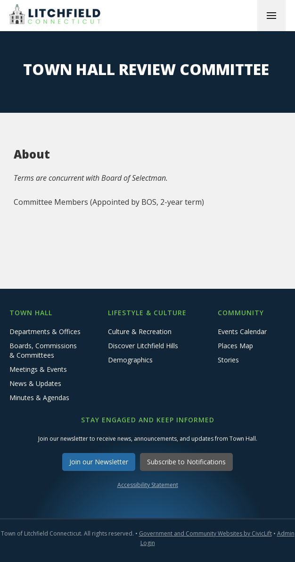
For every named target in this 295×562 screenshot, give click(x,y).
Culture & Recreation (140, 331)
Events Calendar (242, 331)
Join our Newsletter (98, 461)
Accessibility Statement (147, 485)
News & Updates (35, 383)
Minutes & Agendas (39, 397)
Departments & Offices (45, 331)
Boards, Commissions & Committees (43, 350)
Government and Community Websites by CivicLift (205, 533)
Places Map (235, 345)
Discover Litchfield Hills (143, 345)
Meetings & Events (38, 369)
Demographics (130, 359)
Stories (228, 359)
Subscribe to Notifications (186, 461)
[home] (56, 15)
